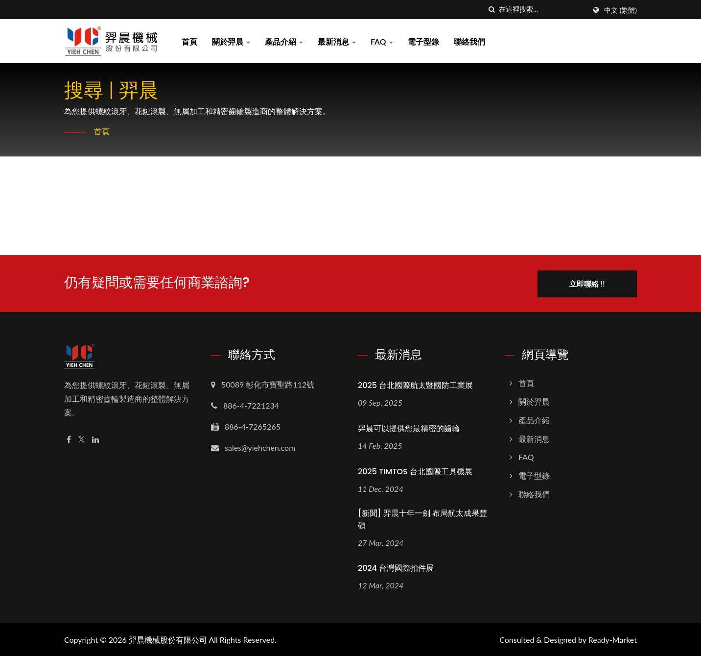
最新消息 (337, 41)
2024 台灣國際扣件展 (396, 567)
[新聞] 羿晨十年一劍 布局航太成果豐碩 (422, 518)
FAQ (382, 41)
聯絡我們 (469, 41)
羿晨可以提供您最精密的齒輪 (409, 427)
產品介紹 (284, 41)
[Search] (542, 9)
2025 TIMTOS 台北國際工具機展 (415, 470)
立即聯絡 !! (589, 282)
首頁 (189, 41)
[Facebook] (69, 438)
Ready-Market (612, 639)
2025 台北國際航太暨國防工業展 (415, 384)
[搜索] (491, 9)
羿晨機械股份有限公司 (168, 639)
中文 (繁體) (620, 10)
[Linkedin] (95, 438)
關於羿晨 (231, 41)
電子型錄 (423, 41)
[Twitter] (81, 438)
